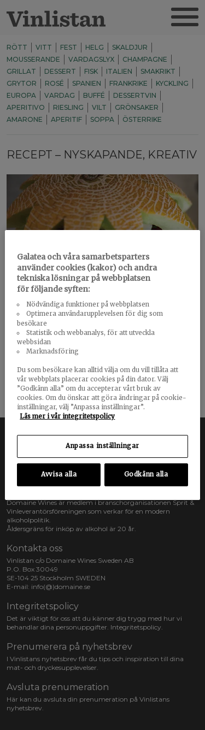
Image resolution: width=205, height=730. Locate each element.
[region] (102, 365)
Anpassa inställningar (102, 446)
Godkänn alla (146, 474)
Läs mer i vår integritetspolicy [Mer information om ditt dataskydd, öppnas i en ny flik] (67, 416)
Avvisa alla (59, 474)
